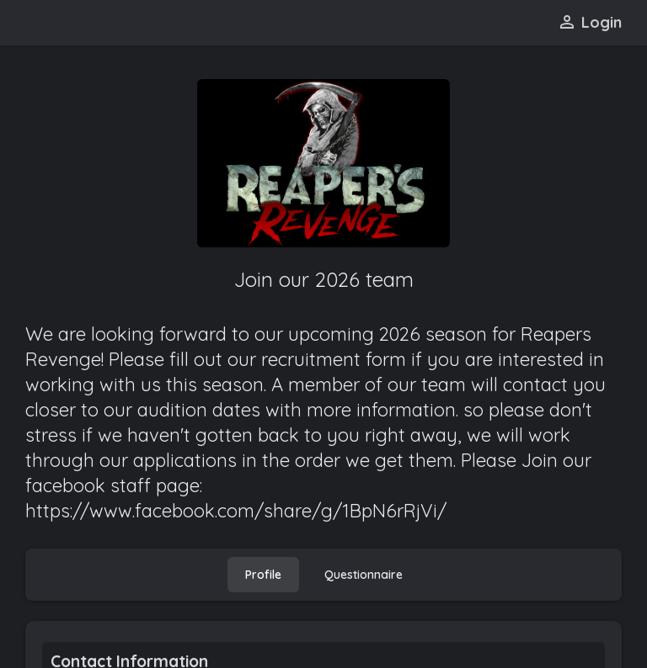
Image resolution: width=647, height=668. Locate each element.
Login (589, 22)
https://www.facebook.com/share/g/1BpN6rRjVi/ (235, 510)
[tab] (263, 574)
